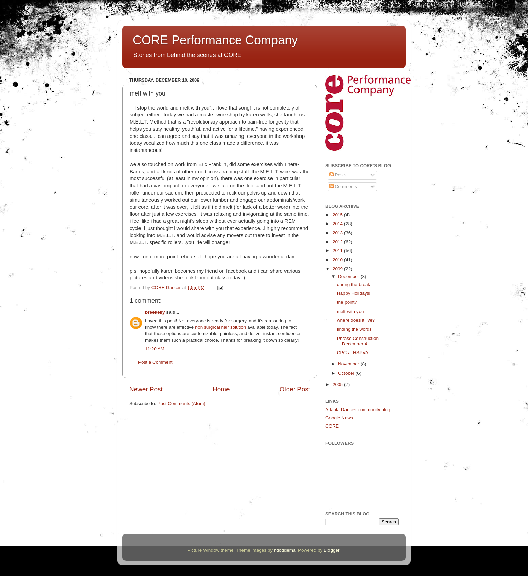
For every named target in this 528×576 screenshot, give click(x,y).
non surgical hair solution (220, 327)
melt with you (350, 311)
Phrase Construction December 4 (358, 341)
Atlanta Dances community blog (357, 409)
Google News (339, 417)
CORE (332, 426)
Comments (343, 186)
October (347, 373)
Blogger (331, 550)
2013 (338, 232)
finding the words (354, 329)
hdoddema (285, 550)
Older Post (295, 389)
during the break (353, 284)
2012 (338, 241)
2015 (338, 214)
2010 (338, 259)
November (349, 363)
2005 (338, 384)
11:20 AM (154, 348)
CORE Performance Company (215, 40)
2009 (338, 268)
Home (221, 389)
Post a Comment (155, 362)
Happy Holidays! (353, 293)
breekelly (155, 312)
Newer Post (146, 389)
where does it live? (356, 320)
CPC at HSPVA (352, 352)
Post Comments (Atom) (181, 403)
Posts (338, 174)
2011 (338, 250)
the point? (347, 302)
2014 (338, 223)
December (349, 276)
